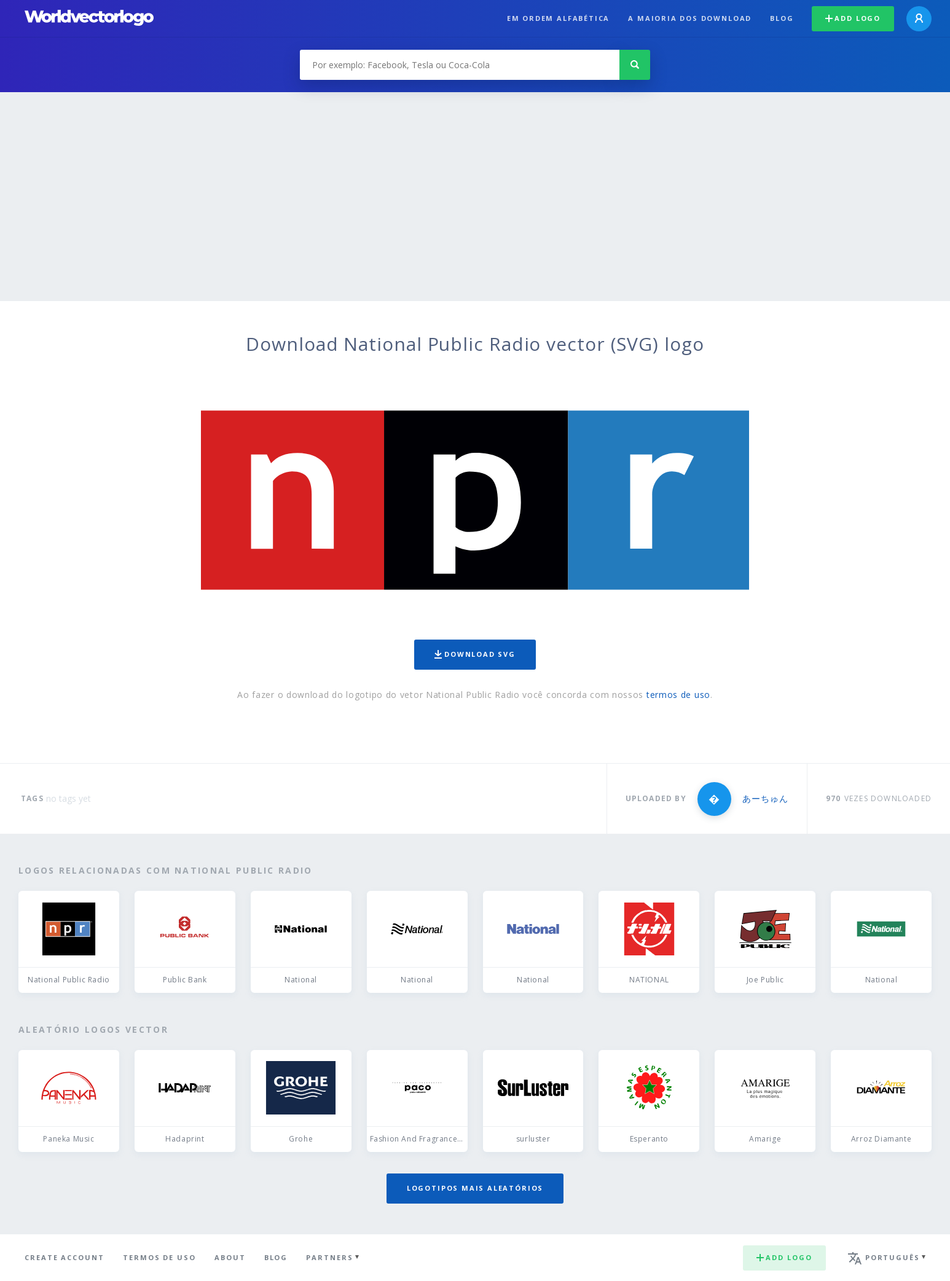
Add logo (853, 18)
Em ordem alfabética (558, 18)
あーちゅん (765, 798)
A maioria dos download (690, 18)
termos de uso (678, 694)
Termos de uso (159, 1257)
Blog (781, 18)
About (230, 1257)
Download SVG (475, 654)
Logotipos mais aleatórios (475, 1188)
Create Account (64, 1257)
